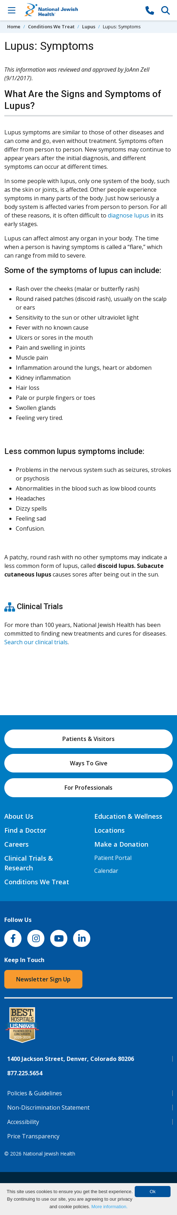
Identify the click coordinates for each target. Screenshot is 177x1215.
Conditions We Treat (51, 26)
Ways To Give (88, 763)
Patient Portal (112, 858)
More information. (109, 1206)
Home (13, 26)
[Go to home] (80, 10)
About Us (18, 816)
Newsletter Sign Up (43, 979)
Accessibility (23, 1122)
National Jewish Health (49, 1153)
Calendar (106, 871)
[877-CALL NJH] (150, 10)
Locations (109, 830)
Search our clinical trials (36, 642)
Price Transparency (33, 1136)
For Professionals (88, 787)
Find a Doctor (25, 830)
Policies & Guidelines (34, 1093)
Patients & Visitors (88, 739)
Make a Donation (121, 844)
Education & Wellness (128, 816)
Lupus (88, 26)
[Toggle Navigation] (11, 10)
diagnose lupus (128, 215)
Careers (16, 844)
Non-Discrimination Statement (48, 1107)
